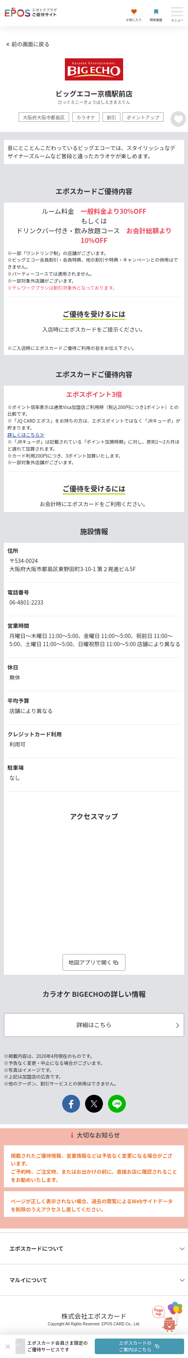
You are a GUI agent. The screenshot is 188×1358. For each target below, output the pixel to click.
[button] (105, 1346)
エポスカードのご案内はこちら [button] (139, 1346)
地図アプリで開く (94, 962)
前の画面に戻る (27, 44)
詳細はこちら (129, 1025)
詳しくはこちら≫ (25, 434)
